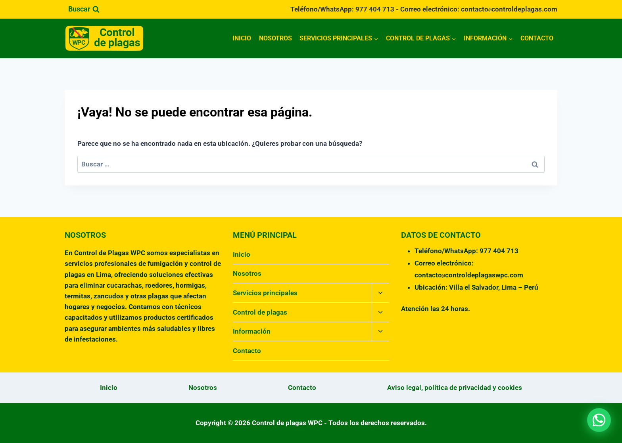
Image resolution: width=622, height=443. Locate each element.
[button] (599, 420)
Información (252, 331)
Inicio (241, 38)
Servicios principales (265, 293)
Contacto (536, 38)
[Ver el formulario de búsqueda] (84, 9)
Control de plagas (260, 312)
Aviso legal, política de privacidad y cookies (454, 387)
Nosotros (275, 38)
